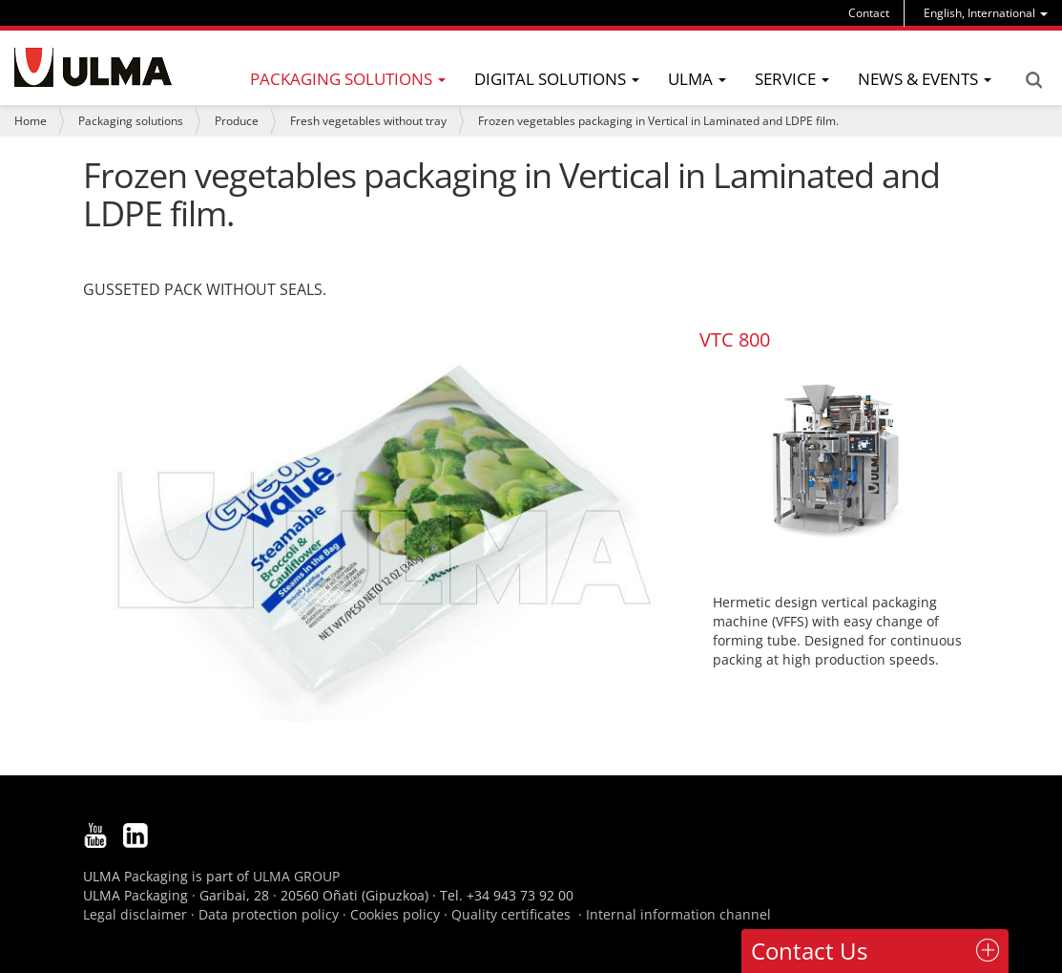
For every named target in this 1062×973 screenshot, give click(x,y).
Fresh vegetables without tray (368, 121)
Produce (237, 121)
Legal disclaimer (135, 914)
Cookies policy (395, 914)
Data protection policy (268, 914)
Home (30, 121)
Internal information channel (678, 914)
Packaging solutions (130, 121)
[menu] (986, 13)
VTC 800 (734, 339)
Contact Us (809, 950)
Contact (868, 13)
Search (1033, 80)
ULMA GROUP (296, 876)
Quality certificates (511, 914)
